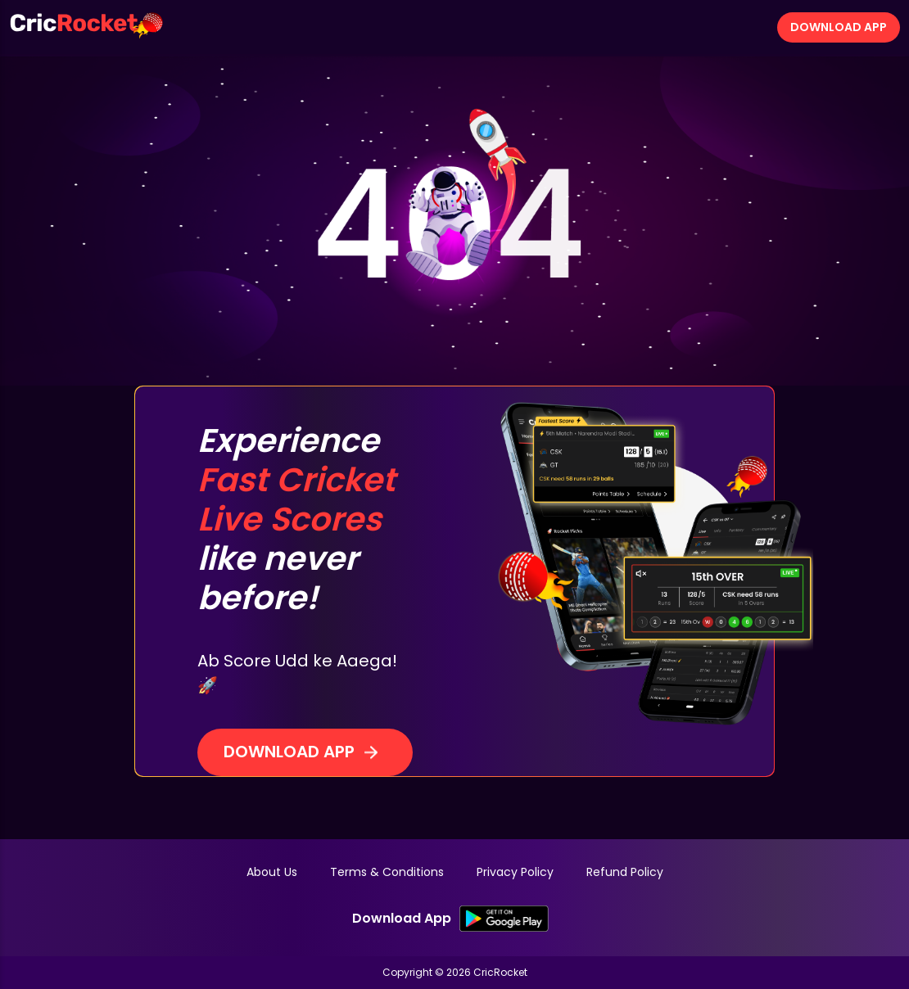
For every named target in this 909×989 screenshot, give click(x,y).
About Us (271, 872)
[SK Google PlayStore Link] (504, 918)
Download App (838, 27)
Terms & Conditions (387, 872)
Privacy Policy (515, 872)
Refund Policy (624, 872)
